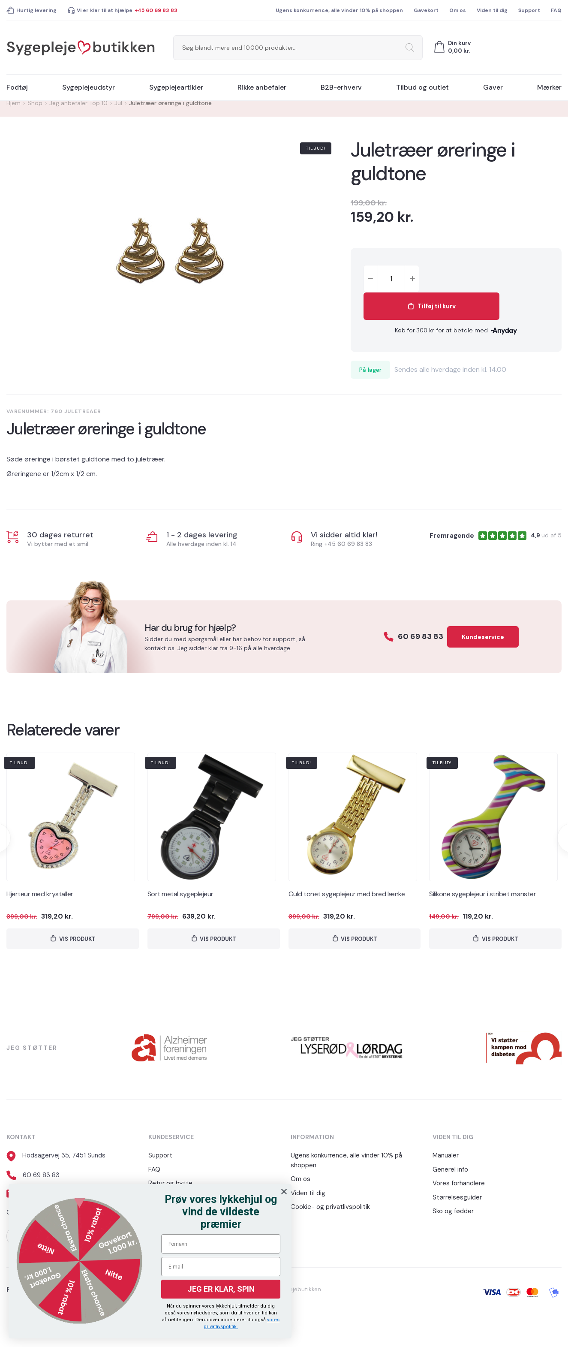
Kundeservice (483, 637)
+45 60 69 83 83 (156, 10)
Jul (118, 103)
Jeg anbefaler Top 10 (78, 103)
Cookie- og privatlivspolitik (330, 1209)
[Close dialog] (284, 1191)
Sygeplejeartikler (176, 87)
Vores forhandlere (459, 1185)
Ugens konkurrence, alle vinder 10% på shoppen (339, 10)
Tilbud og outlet (422, 87)
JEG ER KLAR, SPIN (221, 1288)
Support (529, 10)
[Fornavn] (220, 1244)
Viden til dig (492, 10)
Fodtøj (17, 87)
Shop (34, 103)
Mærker (549, 87)
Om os (457, 10)
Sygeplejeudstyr (88, 87)
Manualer (446, 1157)
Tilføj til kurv (492, 278)
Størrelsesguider (457, 1199)
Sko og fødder (453, 1213)
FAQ (556, 10)
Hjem (13, 103)
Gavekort (426, 10)
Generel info (450, 1171)
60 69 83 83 (406, 636)
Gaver (493, 87)
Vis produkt (77, 939)
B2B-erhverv (341, 87)
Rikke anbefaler (261, 87)
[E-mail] (220, 1266)
